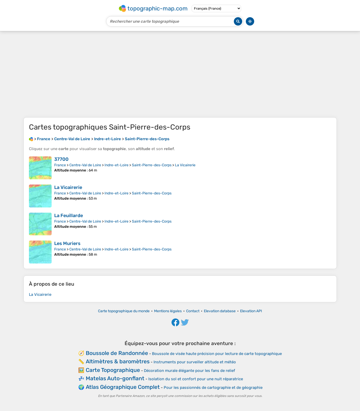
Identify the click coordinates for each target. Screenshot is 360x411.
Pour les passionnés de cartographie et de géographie (213, 387)
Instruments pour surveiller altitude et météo (195, 362)
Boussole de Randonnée (117, 353)
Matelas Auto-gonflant (115, 378)
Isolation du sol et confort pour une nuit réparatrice (195, 379)
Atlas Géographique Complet (123, 387)
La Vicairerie (185, 165)
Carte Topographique (113, 370)
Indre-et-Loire (117, 165)
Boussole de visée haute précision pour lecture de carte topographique (217, 353)
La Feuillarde (68, 215)
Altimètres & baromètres (118, 361)
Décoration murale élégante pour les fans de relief (189, 370)
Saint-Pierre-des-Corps (152, 165)
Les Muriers (67, 243)
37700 (61, 159)
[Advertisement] (180, 74)
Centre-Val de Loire (85, 165)
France (60, 165)
